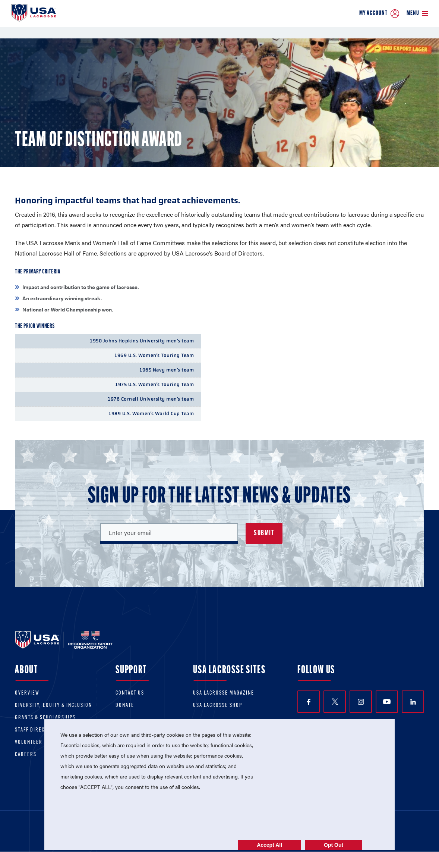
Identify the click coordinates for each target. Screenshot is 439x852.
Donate (125, 705)
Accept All (269, 845)
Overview (27, 693)
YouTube (387, 701)
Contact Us (130, 693)
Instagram (361, 702)
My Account (379, 13)
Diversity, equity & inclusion (53, 705)
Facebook (308, 702)
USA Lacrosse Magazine (223, 693)
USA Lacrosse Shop (217, 705)
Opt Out (333, 845)
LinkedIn (413, 702)
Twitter (334, 701)
